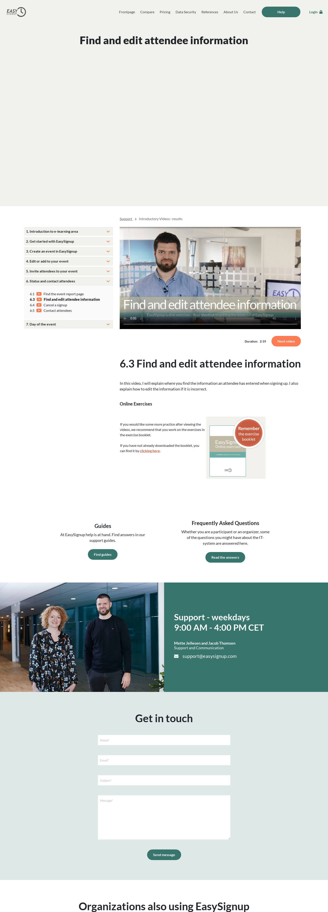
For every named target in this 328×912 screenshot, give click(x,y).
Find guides (103, 554)
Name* (104, 740)
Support (126, 219)
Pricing (165, 12)
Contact (249, 12)
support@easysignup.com (209, 656)
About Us (231, 12)
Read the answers (225, 557)
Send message (164, 855)
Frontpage (127, 12)
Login (315, 12)
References (209, 12)
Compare (147, 12)
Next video (286, 341)
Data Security (186, 12)
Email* (104, 760)
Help (281, 12)
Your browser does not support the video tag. (210, 278)
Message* (106, 800)
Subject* (106, 780)
